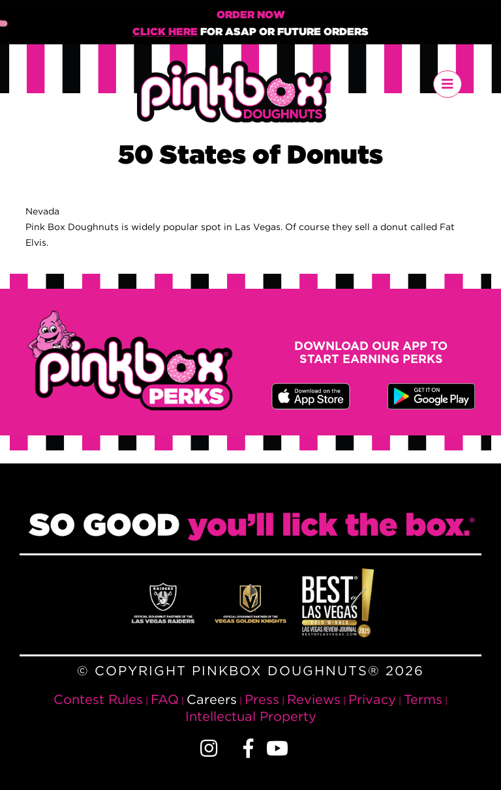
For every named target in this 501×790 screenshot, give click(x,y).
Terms (423, 699)
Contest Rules (98, 699)
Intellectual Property (250, 716)
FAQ (165, 699)
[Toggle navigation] (447, 84)
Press (262, 699)
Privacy (372, 699)
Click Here (165, 32)
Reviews (314, 699)
